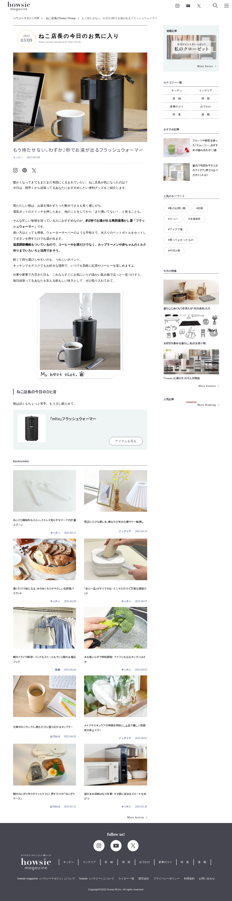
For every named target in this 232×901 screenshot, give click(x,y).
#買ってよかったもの (180, 239)
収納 (57, 669)
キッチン (18, 157)
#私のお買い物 (177, 208)
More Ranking (206, 405)
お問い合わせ (207, 878)
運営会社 (143, 878)
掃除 (207, 98)
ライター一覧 (126, 878)
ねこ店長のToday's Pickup (61, 18)
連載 (207, 114)
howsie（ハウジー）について (96, 878)
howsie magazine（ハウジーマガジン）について (46, 878)
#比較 (199, 208)
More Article (135, 817)
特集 (178, 114)
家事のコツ (176, 106)
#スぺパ (173, 218)
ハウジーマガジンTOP (26, 18)
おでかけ (55, 736)
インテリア (125, 531)
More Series (205, 66)
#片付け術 (174, 250)
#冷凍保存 (194, 218)
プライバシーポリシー (166, 878)
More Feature (207, 386)
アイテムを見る (125, 441)
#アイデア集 (175, 229)
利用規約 (189, 878)
